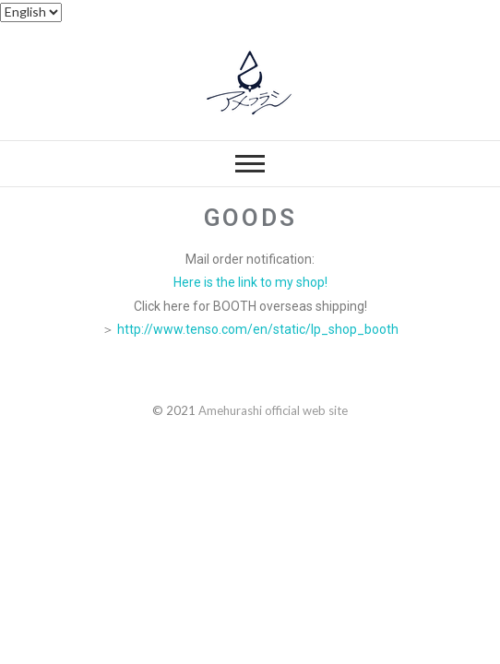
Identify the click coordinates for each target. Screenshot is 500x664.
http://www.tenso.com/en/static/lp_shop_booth (258, 329)
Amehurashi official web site (273, 410)
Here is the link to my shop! (250, 282)
